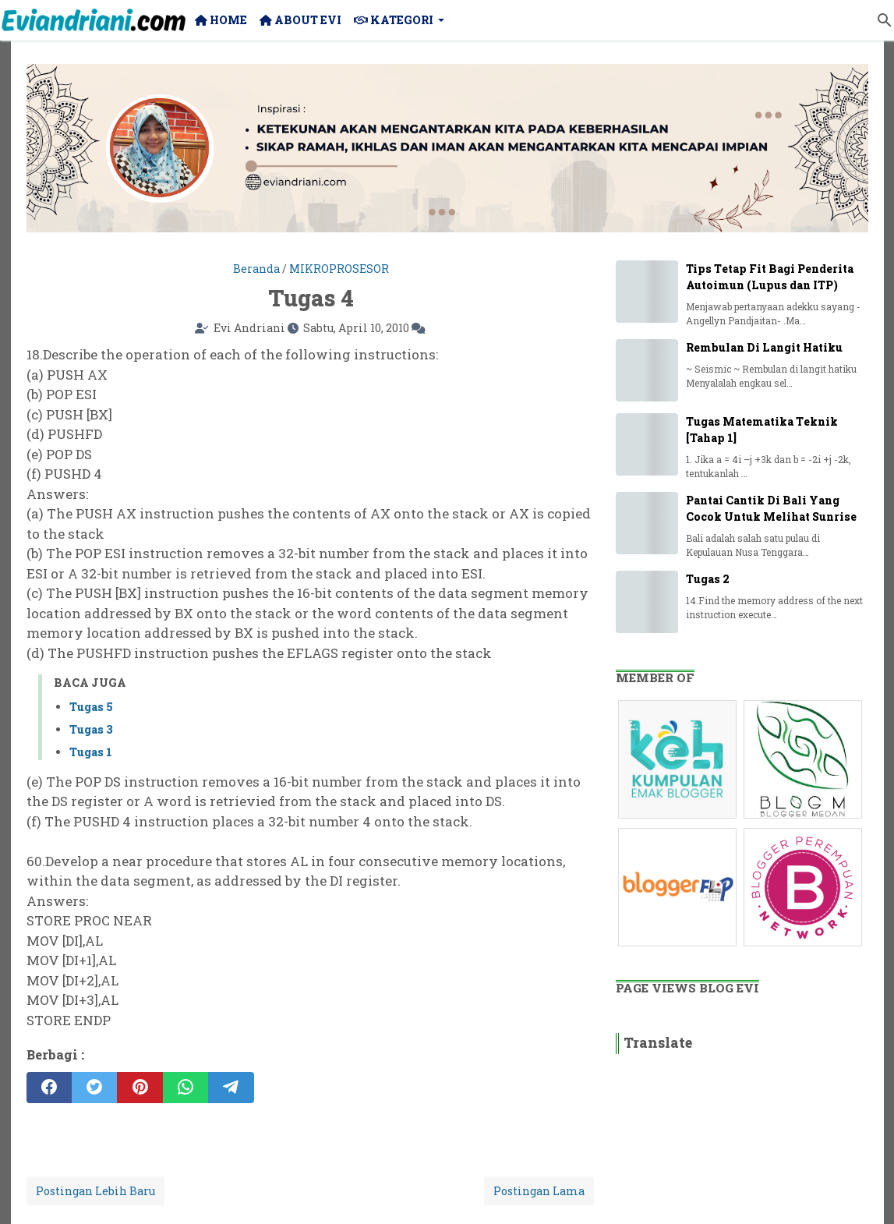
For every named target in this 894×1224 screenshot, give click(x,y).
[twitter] (94, 1087)
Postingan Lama (539, 1190)
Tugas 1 (90, 752)
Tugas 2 (708, 578)
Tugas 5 (91, 706)
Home (221, 19)
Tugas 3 (91, 729)
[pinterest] (139, 1087)
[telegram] (230, 1087)
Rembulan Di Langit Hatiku (764, 347)
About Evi (300, 19)
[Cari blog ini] (884, 20)
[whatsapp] (185, 1087)
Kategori (393, 19)
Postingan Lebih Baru (95, 1190)
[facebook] (49, 1087)
